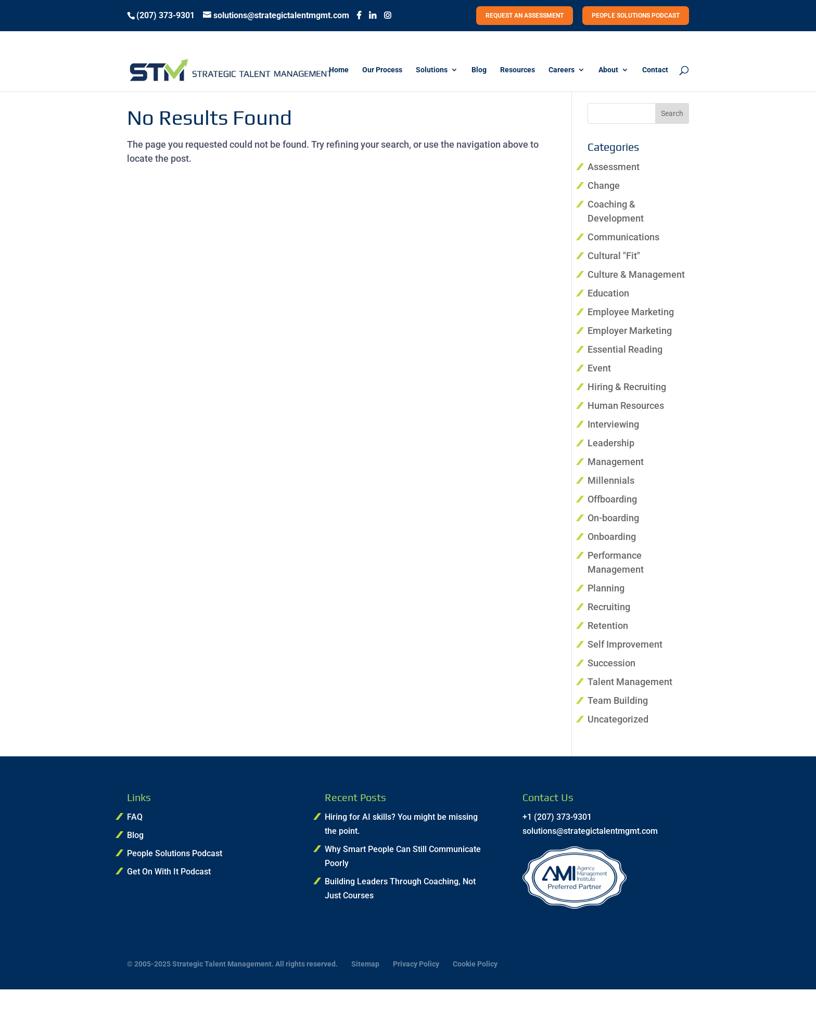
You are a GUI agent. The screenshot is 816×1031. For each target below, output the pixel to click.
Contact (655, 70)
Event (599, 368)
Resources (517, 70)
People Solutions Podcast (174, 853)
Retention (608, 625)
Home (339, 70)
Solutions (432, 70)
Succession (611, 663)
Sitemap (365, 964)
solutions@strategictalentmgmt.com (590, 831)
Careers (562, 70)
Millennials (611, 480)
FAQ (135, 817)
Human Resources (626, 405)
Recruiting (609, 606)
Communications (623, 236)
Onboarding (612, 536)
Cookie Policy (475, 964)
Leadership (611, 442)
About (608, 70)
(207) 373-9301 (165, 15)
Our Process (382, 70)
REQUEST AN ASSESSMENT (525, 15)
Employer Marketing (630, 330)
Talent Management (630, 681)
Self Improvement (625, 644)
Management (616, 461)
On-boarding (613, 517)
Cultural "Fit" (614, 255)
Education (608, 293)
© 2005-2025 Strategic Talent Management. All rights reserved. (232, 964)
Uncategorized (618, 719)
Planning (606, 588)
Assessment (614, 166)
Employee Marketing (631, 311)
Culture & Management (636, 274)
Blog (479, 70)
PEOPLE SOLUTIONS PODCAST (636, 15)
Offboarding (612, 499)
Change (604, 185)
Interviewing (613, 424)
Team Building (618, 700)
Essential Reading (625, 349)
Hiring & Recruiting (627, 386)
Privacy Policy (416, 964)
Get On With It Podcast (169, 872)
